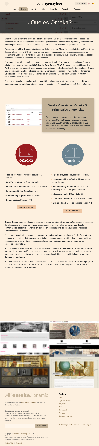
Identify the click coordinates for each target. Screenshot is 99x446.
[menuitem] (88, 3)
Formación (62, 413)
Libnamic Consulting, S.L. (22, 434)
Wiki (60, 407)
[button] (7, 4)
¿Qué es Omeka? (65, 400)
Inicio (60, 397)
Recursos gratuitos (65, 416)
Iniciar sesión (80, 3)
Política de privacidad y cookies (69, 425)
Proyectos (62, 404)
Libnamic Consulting (29, 402)
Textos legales (87, 425)
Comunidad (63, 410)
